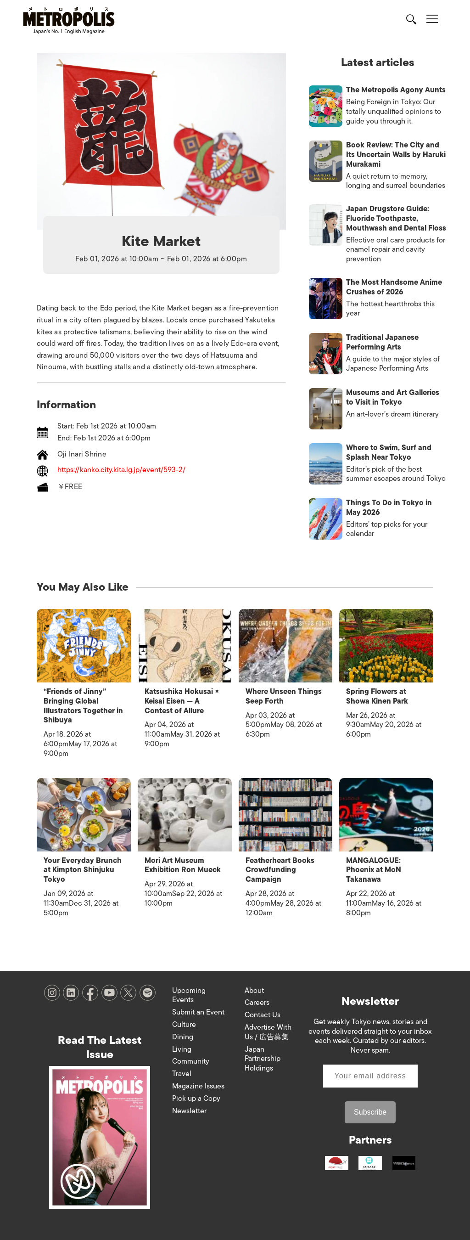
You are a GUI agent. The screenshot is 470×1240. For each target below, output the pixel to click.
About (254, 990)
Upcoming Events (189, 994)
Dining (182, 1036)
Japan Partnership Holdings (262, 1058)
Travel (181, 1073)
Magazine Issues (198, 1085)
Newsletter (189, 1110)
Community (190, 1060)
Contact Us (262, 1014)
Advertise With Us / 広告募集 (268, 1031)
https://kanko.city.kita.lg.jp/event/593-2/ (121, 470)
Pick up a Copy (196, 1098)
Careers (257, 1002)
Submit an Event (198, 1011)
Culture (184, 1024)
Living (181, 1048)
